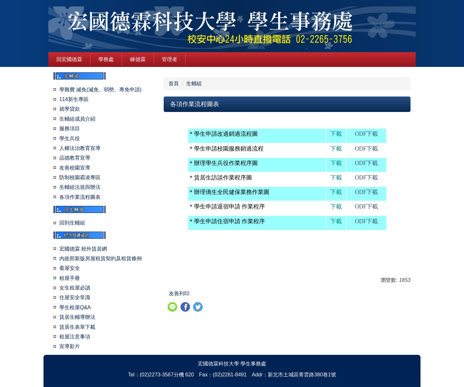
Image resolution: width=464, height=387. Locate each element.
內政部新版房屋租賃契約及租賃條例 (100, 258)
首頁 (174, 83)
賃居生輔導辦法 (77, 317)
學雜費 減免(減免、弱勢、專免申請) (100, 89)
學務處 (106, 59)
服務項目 (69, 128)
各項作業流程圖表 (80, 197)
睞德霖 (138, 59)
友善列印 (179, 293)
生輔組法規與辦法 (80, 187)
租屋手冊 (69, 278)
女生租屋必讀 (74, 287)
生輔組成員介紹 (77, 119)
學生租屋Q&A (75, 307)
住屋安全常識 (74, 297)
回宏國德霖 (69, 59)
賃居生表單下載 (77, 327)
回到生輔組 (72, 223)
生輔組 (194, 83)
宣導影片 (69, 346)
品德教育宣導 (74, 158)
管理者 (169, 59)
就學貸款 (69, 109)
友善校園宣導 (74, 167)
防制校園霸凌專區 (80, 177)
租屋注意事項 (74, 336)
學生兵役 (69, 138)
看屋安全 (69, 268)
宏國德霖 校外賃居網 (83, 249)
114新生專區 (74, 99)
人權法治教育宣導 (80, 148)
